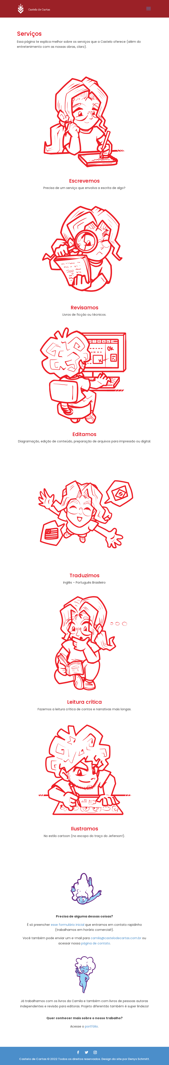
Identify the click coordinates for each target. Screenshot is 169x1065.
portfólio (91, 1026)
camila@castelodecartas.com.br (116, 938)
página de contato (95, 943)
